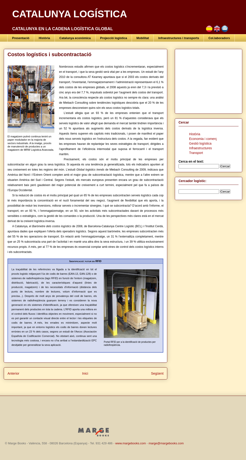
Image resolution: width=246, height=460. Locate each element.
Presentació (21, 38)
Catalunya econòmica (75, 38)
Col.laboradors (219, 38)
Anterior (13, 373)
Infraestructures (200, 148)
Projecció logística (113, 38)
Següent (157, 373)
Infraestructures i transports (178, 38)
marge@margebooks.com (166, 443)
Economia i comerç (203, 139)
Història (44, 38)
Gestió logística (200, 143)
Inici (85, 373)
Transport (196, 153)
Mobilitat (142, 38)
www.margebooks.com (130, 443)
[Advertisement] (208, 80)
